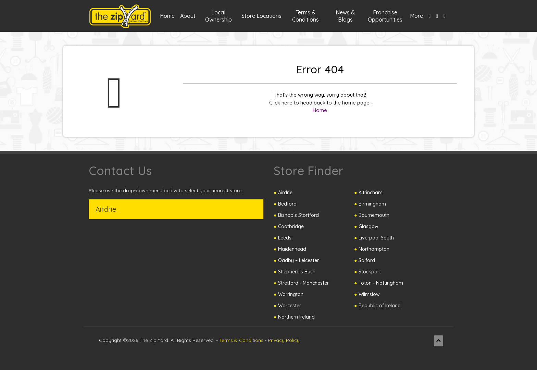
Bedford (287, 204)
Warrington (290, 294)
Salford (367, 260)
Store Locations (261, 15)
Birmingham (372, 204)
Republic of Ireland (380, 306)
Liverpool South (376, 238)
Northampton (374, 249)
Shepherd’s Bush (296, 272)
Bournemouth (374, 215)
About (188, 15)
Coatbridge (291, 226)
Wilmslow (369, 294)
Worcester (289, 306)
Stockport (370, 272)
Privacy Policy (284, 340)
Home (167, 15)
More (416, 15)
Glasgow (368, 226)
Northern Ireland (296, 317)
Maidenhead (292, 249)
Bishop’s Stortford (298, 215)
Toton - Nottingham (381, 283)
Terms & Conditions (241, 340)
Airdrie (285, 192)
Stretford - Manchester (303, 283)
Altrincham (371, 192)
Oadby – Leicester (298, 260)
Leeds (284, 238)
